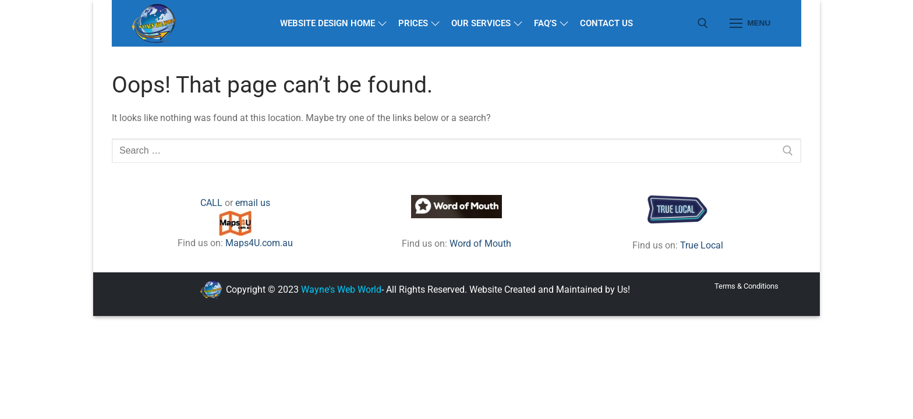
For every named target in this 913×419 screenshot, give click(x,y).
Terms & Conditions (746, 286)
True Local (701, 245)
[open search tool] (703, 23)
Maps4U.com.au (259, 242)
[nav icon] (750, 23)
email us (252, 202)
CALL (211, 202)
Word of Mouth (480, 243)
